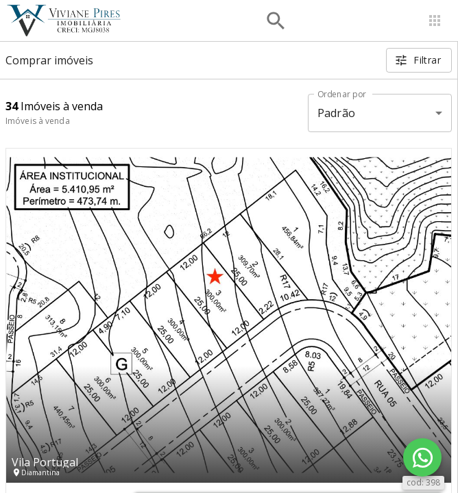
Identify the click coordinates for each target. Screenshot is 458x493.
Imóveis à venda (37, 121)
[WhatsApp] (422, 457)
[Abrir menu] (434, 20)
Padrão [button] (336, 113)
